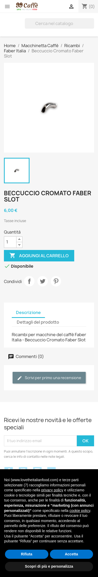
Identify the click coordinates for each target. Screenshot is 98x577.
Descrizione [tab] (28, 312)
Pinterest (56, 281)
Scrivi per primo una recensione (49, 378)
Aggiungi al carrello (39, 255)
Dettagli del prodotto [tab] (38, 322)
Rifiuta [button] (26, 554)
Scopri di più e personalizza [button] (49, 566)
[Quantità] (10, 242)
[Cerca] (59, 23)
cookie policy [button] (80, 511)
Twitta (42, 281)
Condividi (29, 281)
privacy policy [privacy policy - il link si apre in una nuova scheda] (52, 490)
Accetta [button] (71, 554)
